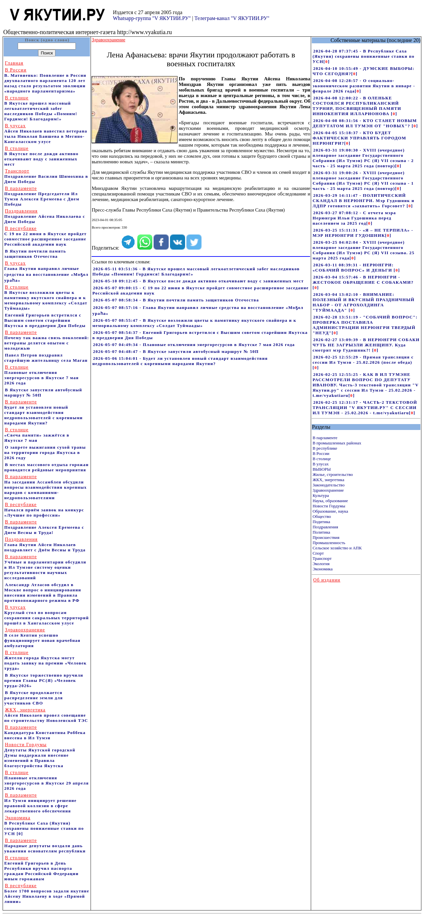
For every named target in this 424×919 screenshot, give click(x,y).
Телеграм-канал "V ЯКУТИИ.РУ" (231, 18)
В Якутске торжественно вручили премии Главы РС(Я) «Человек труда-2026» (43, 680)
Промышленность (328, 542)
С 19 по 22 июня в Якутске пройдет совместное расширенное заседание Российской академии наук (45, 236)
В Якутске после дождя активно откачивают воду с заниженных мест (41, 156)
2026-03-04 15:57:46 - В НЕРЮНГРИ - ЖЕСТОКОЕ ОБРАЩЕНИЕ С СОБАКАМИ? (362, 280)
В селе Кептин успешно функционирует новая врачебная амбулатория (42, 637)
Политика (321, 532)
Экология (320, 563)
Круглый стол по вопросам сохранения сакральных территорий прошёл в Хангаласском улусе (46, 615)
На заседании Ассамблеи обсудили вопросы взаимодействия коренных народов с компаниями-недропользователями (45, 487)
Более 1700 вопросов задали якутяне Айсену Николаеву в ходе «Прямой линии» (46, 893)
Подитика (321, 521)
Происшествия (325, 537)
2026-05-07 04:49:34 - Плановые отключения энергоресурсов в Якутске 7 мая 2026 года (194, 344)
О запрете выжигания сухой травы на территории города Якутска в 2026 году (45, 452)
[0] (20, 833)
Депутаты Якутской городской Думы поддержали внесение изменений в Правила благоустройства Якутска (39, 755)
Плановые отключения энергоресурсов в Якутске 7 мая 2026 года (41, 375)
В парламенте (324, 437)
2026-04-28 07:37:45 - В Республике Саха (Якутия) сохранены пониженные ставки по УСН (363, 56)
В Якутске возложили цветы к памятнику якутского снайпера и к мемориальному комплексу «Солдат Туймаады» (45, 298)
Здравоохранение (328, 490)
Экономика (322, 568)
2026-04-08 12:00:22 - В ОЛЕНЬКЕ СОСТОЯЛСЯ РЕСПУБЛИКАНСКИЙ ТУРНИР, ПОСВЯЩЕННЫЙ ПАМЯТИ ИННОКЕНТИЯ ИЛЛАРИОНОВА (356, 105)
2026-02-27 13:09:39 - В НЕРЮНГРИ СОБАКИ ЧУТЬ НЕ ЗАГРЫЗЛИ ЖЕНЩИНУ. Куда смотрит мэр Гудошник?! (365, 345)
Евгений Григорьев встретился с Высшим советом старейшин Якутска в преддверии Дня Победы (45, 320)
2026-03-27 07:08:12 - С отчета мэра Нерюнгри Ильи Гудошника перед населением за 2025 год (354, 218)
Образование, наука (330, 511)
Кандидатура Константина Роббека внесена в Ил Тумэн (45, 732)
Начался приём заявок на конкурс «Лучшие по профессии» (44, 510)
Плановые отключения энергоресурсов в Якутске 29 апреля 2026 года (46, 780)
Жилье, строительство (332, 474)
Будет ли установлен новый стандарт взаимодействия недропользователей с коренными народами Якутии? (43, 412)
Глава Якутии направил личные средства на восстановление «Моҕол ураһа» (46, 272)
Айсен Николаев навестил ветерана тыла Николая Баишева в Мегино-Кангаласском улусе (45, 133)
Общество (321, 516)
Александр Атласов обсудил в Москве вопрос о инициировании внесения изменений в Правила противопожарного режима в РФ (42, 592)
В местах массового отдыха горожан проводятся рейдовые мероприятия (46, 467)
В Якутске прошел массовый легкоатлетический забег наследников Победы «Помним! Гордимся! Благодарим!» (40, 108)
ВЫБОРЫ (321, 469)
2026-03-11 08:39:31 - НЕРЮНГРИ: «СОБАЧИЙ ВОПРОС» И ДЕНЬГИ (352, 267)
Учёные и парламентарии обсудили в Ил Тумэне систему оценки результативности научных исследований (45, 567)
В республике (324, 448)
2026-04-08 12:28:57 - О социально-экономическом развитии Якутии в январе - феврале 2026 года (363, 85)
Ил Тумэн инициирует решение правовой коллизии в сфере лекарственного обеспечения (40, 803)
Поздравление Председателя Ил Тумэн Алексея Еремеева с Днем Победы (41, 196)
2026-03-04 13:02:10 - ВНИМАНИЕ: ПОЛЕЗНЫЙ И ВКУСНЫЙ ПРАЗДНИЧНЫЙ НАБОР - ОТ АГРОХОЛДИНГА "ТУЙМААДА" (363, 302)
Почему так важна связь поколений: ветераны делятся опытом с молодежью (46, 340)
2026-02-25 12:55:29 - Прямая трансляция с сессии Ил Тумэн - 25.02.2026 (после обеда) (362, 360)
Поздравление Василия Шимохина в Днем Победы (46, 176)
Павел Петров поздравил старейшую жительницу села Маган (46, 358)
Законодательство (328, 484)
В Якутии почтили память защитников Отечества (35, 254)
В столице (321, 458)
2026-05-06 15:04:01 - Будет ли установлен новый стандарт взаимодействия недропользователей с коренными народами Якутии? (180, 361)
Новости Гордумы (328, 505)
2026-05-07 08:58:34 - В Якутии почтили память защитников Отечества (176, 299)
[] (327, 61)
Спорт (318, 553)
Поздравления (325, 526)
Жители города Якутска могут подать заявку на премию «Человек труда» (45, 660)
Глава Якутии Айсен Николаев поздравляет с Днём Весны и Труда (45, 544)
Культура (320, 495)
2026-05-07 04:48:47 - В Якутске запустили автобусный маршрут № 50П (176, 351)
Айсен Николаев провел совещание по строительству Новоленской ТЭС (46, 715)
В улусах (320, 463)
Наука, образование (330, 500)
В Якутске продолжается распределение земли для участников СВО (33, 697)
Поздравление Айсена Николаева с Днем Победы (44, 216)
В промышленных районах (336, 442)
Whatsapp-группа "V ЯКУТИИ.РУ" (152, 18)
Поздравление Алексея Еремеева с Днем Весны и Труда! (44, 527)
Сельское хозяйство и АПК (337, 547)
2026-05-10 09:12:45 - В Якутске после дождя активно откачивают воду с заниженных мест (198, 280)
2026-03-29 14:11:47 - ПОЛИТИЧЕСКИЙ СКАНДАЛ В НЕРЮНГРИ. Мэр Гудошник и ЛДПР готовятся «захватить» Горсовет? (363, 200)
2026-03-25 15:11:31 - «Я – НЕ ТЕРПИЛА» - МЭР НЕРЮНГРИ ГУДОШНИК (362, 233)
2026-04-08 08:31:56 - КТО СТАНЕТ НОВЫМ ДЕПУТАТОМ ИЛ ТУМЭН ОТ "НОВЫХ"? (364, 123)
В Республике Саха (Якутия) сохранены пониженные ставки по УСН (44, 825)
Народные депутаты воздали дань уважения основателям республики (45, 845)
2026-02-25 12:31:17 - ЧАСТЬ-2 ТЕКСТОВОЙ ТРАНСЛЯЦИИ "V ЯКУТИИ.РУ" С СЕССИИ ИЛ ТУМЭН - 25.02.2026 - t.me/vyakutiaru (364, 407)
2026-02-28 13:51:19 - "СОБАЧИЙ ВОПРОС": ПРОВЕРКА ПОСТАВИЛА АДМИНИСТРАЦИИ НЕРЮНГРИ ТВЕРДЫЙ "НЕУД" (364, 325)
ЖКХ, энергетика (328, 479)
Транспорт (321, 558)
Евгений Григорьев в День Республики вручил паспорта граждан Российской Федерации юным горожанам (41, 868)
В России (320, 453)
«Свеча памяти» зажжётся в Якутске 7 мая (36, 435)
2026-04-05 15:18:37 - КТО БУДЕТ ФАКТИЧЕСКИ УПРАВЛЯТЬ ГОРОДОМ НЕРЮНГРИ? (359, 138)
